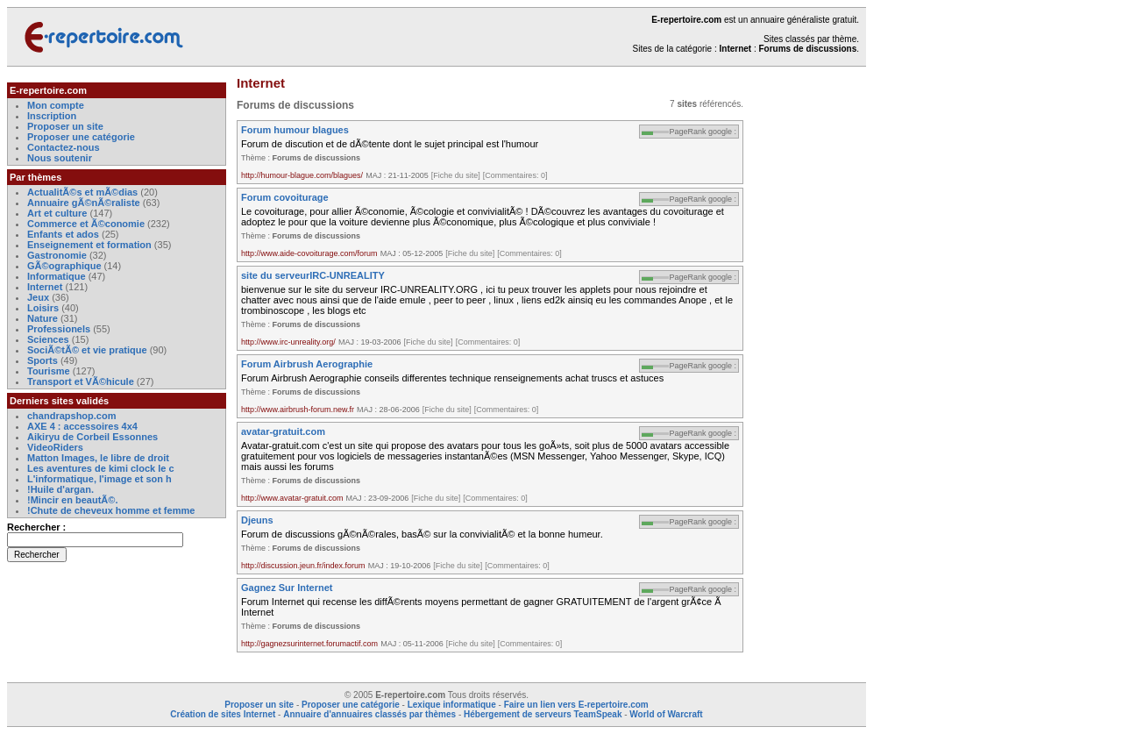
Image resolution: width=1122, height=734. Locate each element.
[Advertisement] (813, 345)
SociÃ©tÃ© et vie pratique (87, 350)
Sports (42, 360)
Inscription (51, 115)
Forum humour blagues (295, 130)
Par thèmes (35, 177)
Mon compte (55, 105)
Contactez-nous (63, 147)
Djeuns (257, 520)
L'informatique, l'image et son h (99, 479)
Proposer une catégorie (81, 137)
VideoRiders (55, 447)
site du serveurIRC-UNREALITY (313, 275)
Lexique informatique (452, 704)
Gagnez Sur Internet (287, 587)
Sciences (48, 339)
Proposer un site (65, 126)
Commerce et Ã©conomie (86, 223)
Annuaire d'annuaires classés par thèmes (369, 714)
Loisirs (43, 308)
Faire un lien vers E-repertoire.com (576, 704)
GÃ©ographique (64, 265)
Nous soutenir (59, 158)
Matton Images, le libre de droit (98, 458)
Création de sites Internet (222, 714)
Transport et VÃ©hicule (80, 381)
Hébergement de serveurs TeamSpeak (542, 714)
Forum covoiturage (285, 197)
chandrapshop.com (71, 415)
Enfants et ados (63, 234)
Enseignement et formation (89, 244)
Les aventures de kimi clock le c (100, 468)
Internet (46, 286)
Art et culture (57, 213)
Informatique (56, 276)
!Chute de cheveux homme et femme (111, 510)
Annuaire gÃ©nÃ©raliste (83, 202)
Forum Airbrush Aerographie (307, 364)
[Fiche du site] (455, 175)
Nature (42, 318)
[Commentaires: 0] (515, 175)
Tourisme (48, 371)
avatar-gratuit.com (283, 431)
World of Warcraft (665, 714)
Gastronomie (57, 255)
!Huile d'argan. (60, 489)
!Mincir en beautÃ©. (72, 500)
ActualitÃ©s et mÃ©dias (82, 192)
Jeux (38, 297)
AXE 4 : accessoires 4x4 (82, 426)
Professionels (58, 329)
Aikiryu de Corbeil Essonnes (92, 436)
